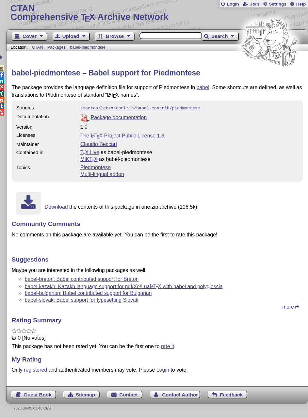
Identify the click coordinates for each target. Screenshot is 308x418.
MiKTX (89, 158)
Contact (128, 394)
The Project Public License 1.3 (122, 135)
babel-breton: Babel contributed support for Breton (82, 278)
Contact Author (180, 394)
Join (254, 4)
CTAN (37, 47)
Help (301, 4)
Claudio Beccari (98, 143)
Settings (277, 4)
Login (233, 4)
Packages (57, 47)
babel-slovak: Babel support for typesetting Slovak (81, 299)
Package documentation (119, 117)
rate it (167, 345)
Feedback (231, 394)
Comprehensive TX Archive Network (156, 13)
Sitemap (85, 394)
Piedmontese (95, 166)
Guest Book (37, 394)
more (288, 306)
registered (35, 369)
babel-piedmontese (87, 47)
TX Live (89, 151)
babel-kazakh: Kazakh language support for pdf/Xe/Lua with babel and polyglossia (124, 285)
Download (56, 206)
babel (203, 87)
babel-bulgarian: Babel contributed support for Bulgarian (88, 292)
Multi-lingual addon (102, 173)
